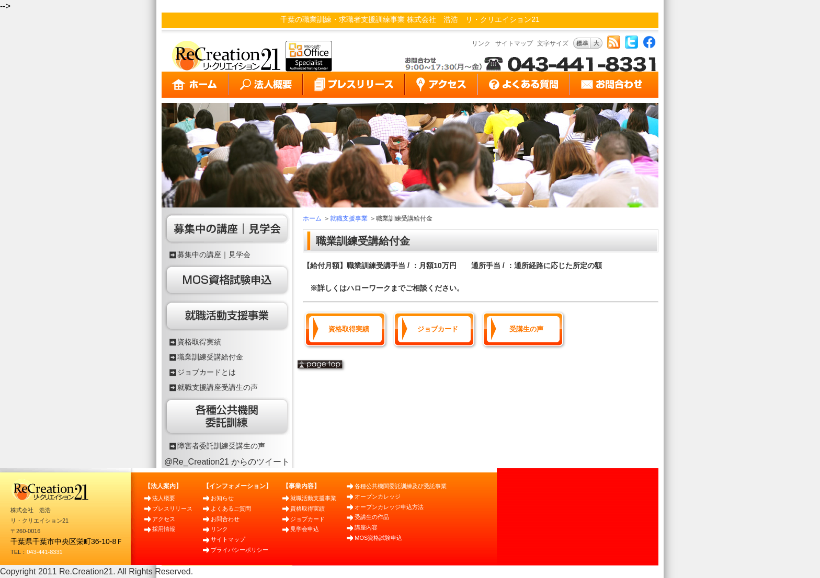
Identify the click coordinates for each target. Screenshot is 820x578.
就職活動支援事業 (313, 498)
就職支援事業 (349, 218)
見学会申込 (304, 529)
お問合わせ (225, 519)
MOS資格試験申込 (378, 538)
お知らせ (222, 498)
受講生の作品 (372, 517)
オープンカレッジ (378, 496)
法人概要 (163, 498)
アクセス (163, 519)
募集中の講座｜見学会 (213, 254)
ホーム (312, 218)
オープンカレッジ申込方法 (389, 507)
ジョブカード (437, 329)
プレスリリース (172, 508)
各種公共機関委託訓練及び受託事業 (401, 486)
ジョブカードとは (206, 372)
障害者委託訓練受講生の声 (221, 446)
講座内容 (366, 527)
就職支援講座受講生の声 (217, 387)
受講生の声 (526, 329)
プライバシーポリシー (239, 550)
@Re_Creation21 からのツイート (227, 461)
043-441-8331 (45, 552)
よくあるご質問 (231, 508)
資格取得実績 (199, 342)
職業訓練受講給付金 (210, 357)
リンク (481, 43)
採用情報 (163, 529)
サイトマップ (514, 43)
